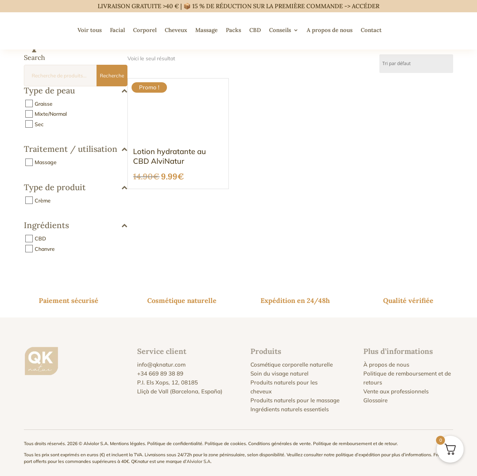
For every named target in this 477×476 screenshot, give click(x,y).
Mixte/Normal (51, 114)
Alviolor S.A (199, 461)
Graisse (44, 103)
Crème (43, 200)
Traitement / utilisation (75, 149)
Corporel (145, 29)
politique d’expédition (358, 454)
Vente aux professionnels (396, 391)
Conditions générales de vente (279, 443)
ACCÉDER (365, 6)
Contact (371, 29)
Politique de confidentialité (174, 443)
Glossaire (375, 400)
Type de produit (75, 187)
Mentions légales (127, 443)
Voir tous (90, 29)
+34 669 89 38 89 (160, 373)
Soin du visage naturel (279, 373)
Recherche (112, 76)
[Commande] (416, 63)
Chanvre (45, 248)
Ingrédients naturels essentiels (289, 409)
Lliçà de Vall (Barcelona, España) (179, 391)
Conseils (280, 29)
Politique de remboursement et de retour (355, 443)
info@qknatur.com (161, 364)
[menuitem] (393, 30)
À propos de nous (386, 364)
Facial (117, 29)
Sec (39, 124)
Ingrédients (75, 225)
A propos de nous (330, 29)
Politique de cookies (225, 443)
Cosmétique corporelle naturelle (291, 364)
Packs (233, 29)
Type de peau (75, 91)
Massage (206, 29)
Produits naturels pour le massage (294, 400)
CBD (255, 29)
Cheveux (176, 29)
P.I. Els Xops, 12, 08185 (167, 382)
